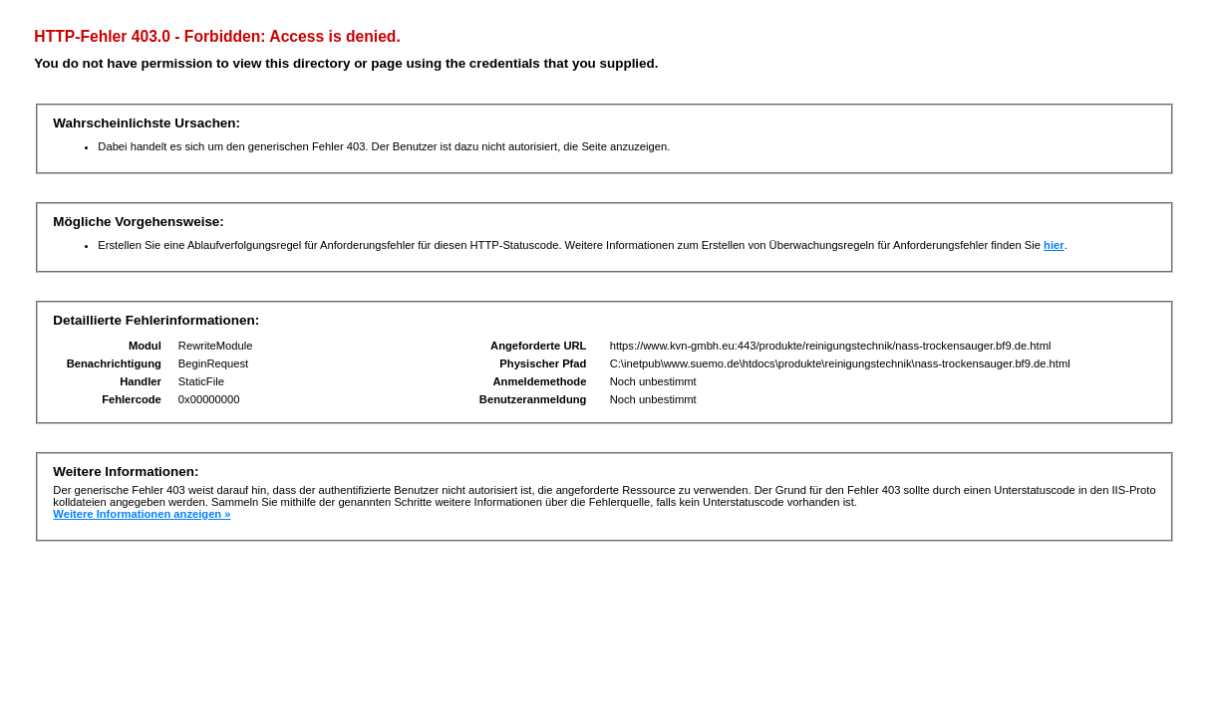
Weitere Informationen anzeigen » (141, 514)
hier (1054, 245)
